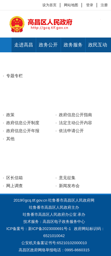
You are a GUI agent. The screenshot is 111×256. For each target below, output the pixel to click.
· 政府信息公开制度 (21, 122)
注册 (104, 5)
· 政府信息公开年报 (21, 130)
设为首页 (49, 5)
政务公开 (48, 44)
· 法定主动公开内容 (74, 122)
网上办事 (15, 152)
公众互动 (15, 167)
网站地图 (71, 5)
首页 (5, 45)
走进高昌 (23, 44)
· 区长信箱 (13, 177)
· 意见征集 (66, 177)
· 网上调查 (13, 185)
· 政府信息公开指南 (74, 114)
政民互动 (97, 44)
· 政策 (9, 114)
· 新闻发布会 (68, 185)
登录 (89, 5)
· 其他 (9, 138)
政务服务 (73, 44)
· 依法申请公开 (70, 130)
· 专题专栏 (13, 75)
